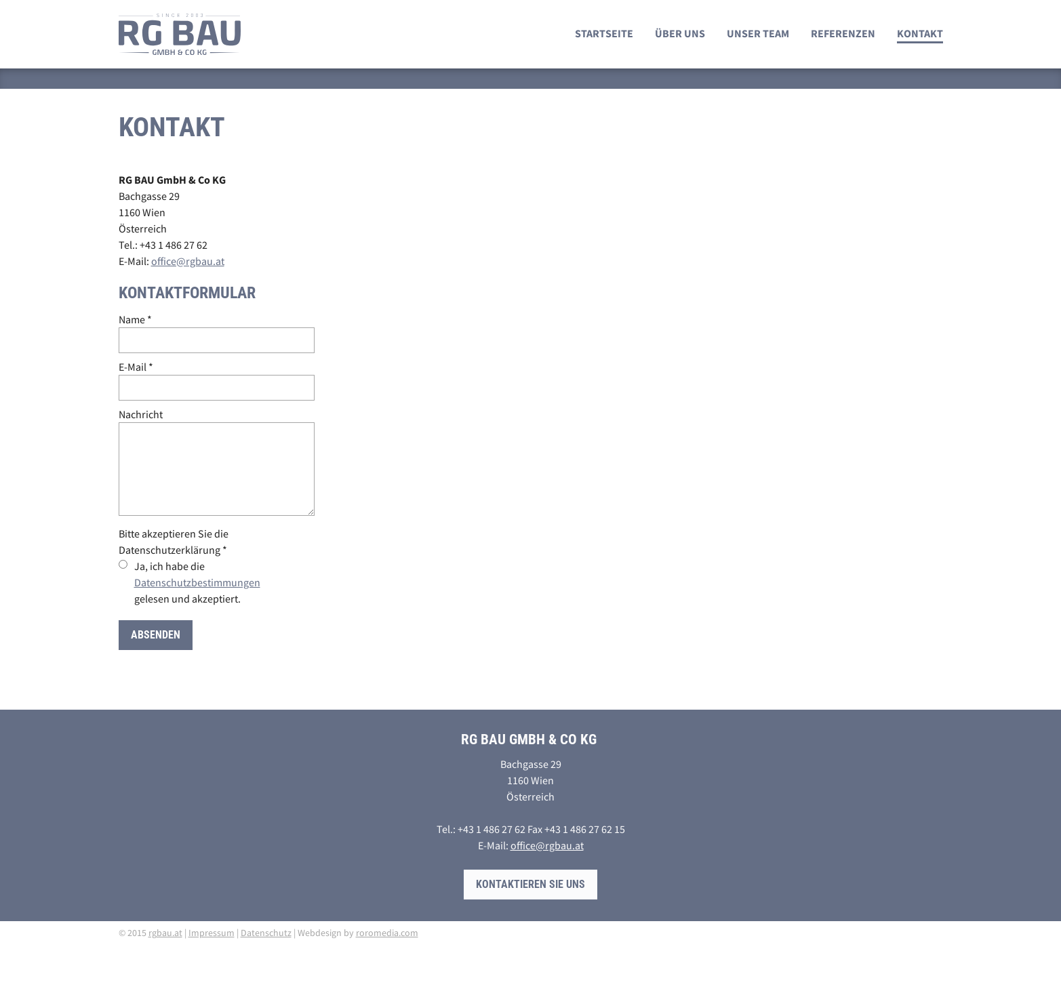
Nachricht (141, 414)
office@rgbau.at (187, 261)
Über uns (680, 33)
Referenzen (843, 33)
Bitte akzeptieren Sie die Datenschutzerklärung (173, 541)
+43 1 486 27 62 (173, 244)
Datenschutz (266, 933)
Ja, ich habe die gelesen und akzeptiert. (197, 582)
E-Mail (136, 366)
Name (135, 319)
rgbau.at (165, 933)
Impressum (211, 933)
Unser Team (758, 33)
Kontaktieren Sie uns (530, 884)
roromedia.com (387, 933)
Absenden (155, 634)
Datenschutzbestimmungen (197, 582)
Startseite (604, 33)
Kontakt (920, 33)
